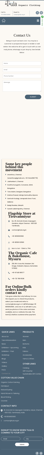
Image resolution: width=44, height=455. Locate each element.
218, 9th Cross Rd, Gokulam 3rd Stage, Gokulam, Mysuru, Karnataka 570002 (25, 266)
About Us (5, 336)
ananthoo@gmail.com (16, 178)
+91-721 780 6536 (18, 279)
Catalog (26, 368)
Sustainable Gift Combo (32, 374)
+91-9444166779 (31, 178)
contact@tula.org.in (19, 14)
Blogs (4, 359)
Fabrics (25, 351)
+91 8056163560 (5, 14)
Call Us (3, 12)
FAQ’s (4, 370)
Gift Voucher (27, 371)
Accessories (27, 355)
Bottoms (26, 344)
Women (26, 336)
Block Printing (6, 397)
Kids (24, 347)
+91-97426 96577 (18, 272)
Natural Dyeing (6, 390)
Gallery (4, 366)
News (4, 344)
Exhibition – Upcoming (10, 347)
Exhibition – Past (8, 351)
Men (24, 340)
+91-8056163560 (18, 236)
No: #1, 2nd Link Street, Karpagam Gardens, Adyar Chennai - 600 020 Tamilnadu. (24, 223)
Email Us (16, 12)
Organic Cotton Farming (10, 382)
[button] (38, 21)
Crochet (4, 401)
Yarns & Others (28, 359)
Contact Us (6, 373)
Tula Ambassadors (9, 340)
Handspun (5, 386)
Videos (4, 362)
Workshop (5, 355)
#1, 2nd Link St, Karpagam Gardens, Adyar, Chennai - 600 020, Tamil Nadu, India (23, 411)
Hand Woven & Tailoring (10, 393)
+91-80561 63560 (18, 242)
